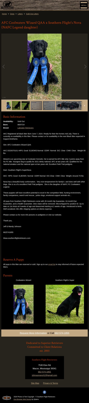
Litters (20, 14)
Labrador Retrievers (25, 128)
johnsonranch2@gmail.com (44, 375)
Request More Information (33, 333)
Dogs (12, 14)
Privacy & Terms (50, 383)
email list (51, 264)
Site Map (35, 383)
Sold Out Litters (32, 14)
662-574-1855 (62, 333)
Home (4, 14)
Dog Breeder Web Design (22, 399)
